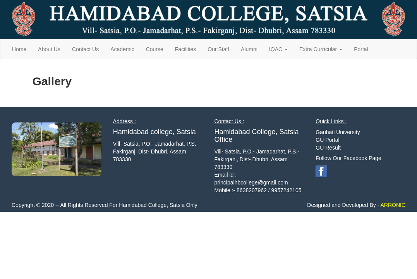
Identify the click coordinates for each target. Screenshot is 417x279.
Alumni (249, 49)
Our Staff (218, 49)
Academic (122, 49)
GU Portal (327, 140)
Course (154, 49)
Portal (361, 49)
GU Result (328, 148)
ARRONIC (392, 205)
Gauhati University (338, 132)
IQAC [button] (278, 49)
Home (19, 49)
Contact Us (85, 49)
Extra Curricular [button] (320, 49)
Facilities (185, 49)
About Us (49, 49)
